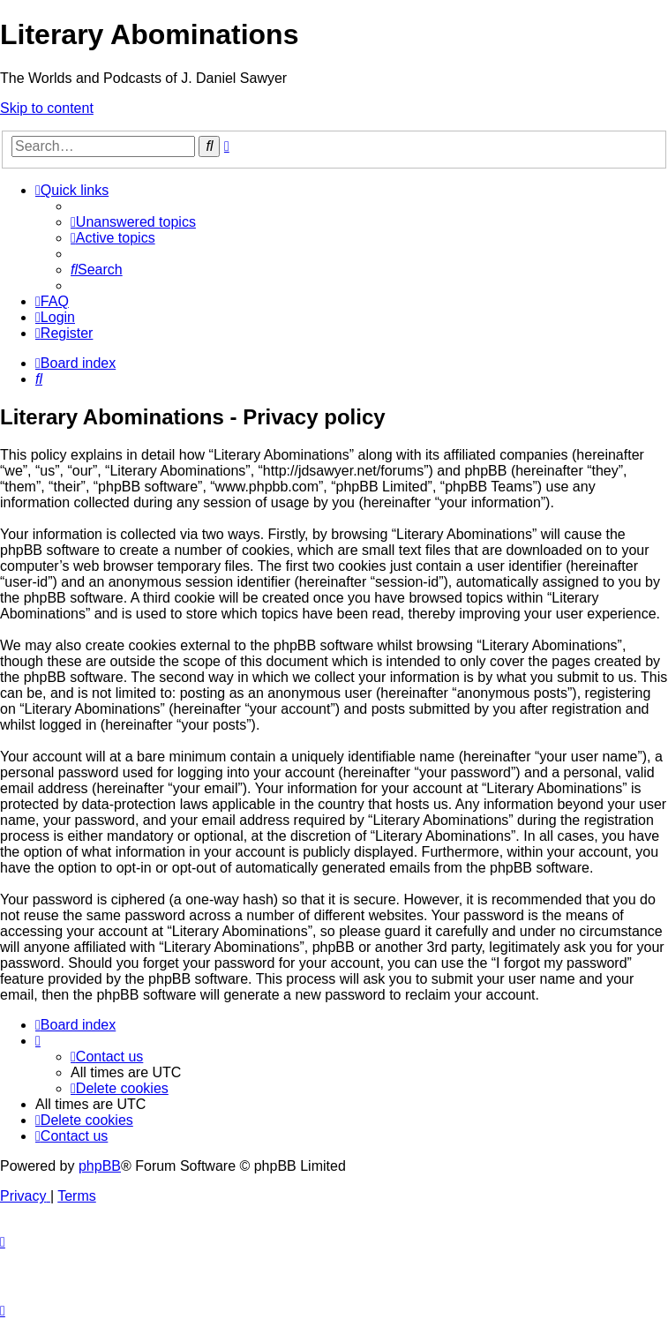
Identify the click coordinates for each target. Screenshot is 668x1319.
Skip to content (47, 108)
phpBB (100, 1165)
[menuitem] (133, 221)
